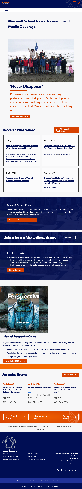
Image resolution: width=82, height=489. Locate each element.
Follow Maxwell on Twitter (16, 417)
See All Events (70, 375)
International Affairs (50, 154)
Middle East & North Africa (14, 161)
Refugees (54, 187)
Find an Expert (15, 270)
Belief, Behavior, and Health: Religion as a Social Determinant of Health (22, 146)
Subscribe (68, 237)
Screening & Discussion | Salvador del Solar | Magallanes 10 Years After (65, 389)
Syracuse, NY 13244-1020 (69, 461)
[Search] (79, 3)
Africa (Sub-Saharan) (12, 154)
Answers (5, 453)
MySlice (53, 481)
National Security (65, 154)
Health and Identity (17, 156)
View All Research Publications (66, 130)
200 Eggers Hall (73, 458)
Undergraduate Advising (10, 456)
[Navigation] (74, 3)
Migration (47, 187)
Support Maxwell (69, 417)
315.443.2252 (73, 463)
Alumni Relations (33, 456)
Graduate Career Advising (11, 459)
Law (58, 154)
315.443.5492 (39, 429)
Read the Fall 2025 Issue (15, 361)
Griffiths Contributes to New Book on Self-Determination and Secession (59, 146)
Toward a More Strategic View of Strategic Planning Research (19, 179)
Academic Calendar (19, 481)
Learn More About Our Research (21, 220)
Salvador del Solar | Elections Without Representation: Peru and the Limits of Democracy (14, 389)
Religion (25, 161)
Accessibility (29, 481)
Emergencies (36, 481)
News (6, 10)
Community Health (25, 154)
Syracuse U (64, 481)
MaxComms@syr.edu (64, 426)
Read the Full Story (20, 116)
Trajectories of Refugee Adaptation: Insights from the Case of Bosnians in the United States (59, 180)
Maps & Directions (45, 481)
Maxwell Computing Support (37, 459)
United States (33, 161)
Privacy (58, 481)
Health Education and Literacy (25, 159)
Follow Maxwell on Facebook (44, 417)
